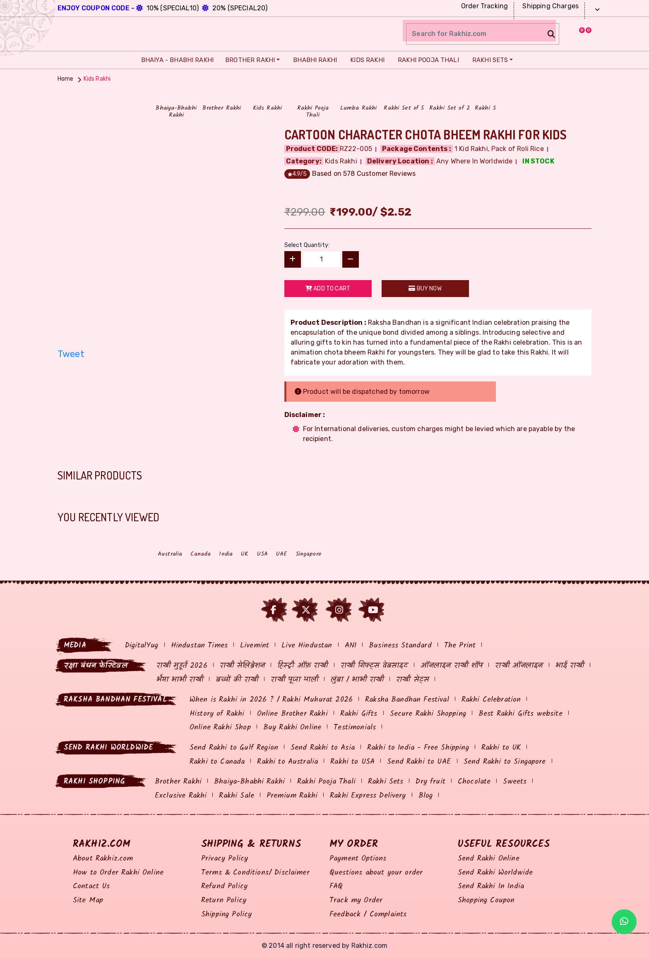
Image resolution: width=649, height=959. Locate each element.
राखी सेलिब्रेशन (242, 666)
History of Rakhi (217, 714)
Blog (425, 796)
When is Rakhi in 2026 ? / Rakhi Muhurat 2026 (271, 700)
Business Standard (400, 646)
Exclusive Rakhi (181, 796)
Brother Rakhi (249, 60)
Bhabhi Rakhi (313, 60)
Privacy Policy (224, 859)
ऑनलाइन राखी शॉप (452, 666)
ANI (350, 646)
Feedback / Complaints (367, 915)
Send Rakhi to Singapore (505, 762)
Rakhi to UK (501, 748)
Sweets (514, 782)
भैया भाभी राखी (179, 680)
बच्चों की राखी (237, 680)
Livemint (254, 646)
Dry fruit (430, 782)
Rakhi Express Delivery (368, 796)
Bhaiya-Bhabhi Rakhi (249, 782)
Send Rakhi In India (491, 886)
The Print (460, 646)
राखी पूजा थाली (294, 680)
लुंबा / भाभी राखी (357, 680)
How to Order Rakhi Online (118, 873)
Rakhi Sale (236, 796)
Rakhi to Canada (217, 762)
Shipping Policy (226, 915)
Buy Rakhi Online (292, 728)
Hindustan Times (199, 646)
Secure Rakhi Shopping (428, 714)
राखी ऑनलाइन (519, 666)
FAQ (336, 886)
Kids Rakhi (365, 60)
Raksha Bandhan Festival (407, 700)
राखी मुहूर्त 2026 (181, 666)
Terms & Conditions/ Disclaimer (255, 873)
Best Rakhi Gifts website (520, 714)
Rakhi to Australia (287, 762)
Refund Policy (224, 886)
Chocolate (474, 782)
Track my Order (355, 900)
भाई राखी (569, 666)
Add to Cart (327, 288)
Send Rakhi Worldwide (495, 873)
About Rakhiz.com (103, 859)
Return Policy (223, 900)
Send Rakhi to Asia (323, 748)
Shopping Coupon (486, 900)
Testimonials (355, 728)
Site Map (88, 900)
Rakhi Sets (488, 60)
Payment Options (357, 859)
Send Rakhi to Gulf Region (234, 748)
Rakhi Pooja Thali (426, 60)
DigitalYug (142, 646)
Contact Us (91, 886)
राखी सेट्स (412, 680)
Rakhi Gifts (358, 714)
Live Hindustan (306, 646)
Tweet (71, 354)
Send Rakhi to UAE (419, 762)
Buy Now (425, 288)
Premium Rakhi (292, 796)
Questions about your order (376, 873)
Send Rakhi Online (488, 859)
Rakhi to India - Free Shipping (418, 748)
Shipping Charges (549, 6)
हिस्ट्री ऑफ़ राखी (302, 666)
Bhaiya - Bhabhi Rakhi (175, 60)
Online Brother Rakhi (292, 714)
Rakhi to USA (352, 762)
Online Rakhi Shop (220, 728)
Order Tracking (483, 6)
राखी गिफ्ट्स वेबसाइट (374, 666)
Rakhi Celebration (491, 700)
